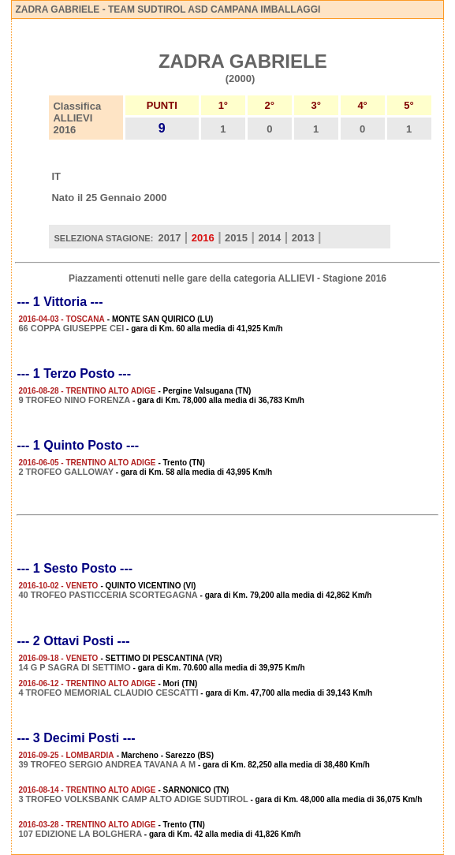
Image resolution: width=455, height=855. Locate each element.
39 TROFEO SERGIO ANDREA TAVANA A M (107, 764)
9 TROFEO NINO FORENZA (74, 400)
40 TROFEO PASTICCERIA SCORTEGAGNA (107, 594)
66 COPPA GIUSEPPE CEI (71, 328)
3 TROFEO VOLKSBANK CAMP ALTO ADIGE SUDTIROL (133, 799)
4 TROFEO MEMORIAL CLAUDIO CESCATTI (108, 692)
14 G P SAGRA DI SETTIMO (74, 667)
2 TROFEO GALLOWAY (66, 471)
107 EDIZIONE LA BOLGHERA (80, 833)
